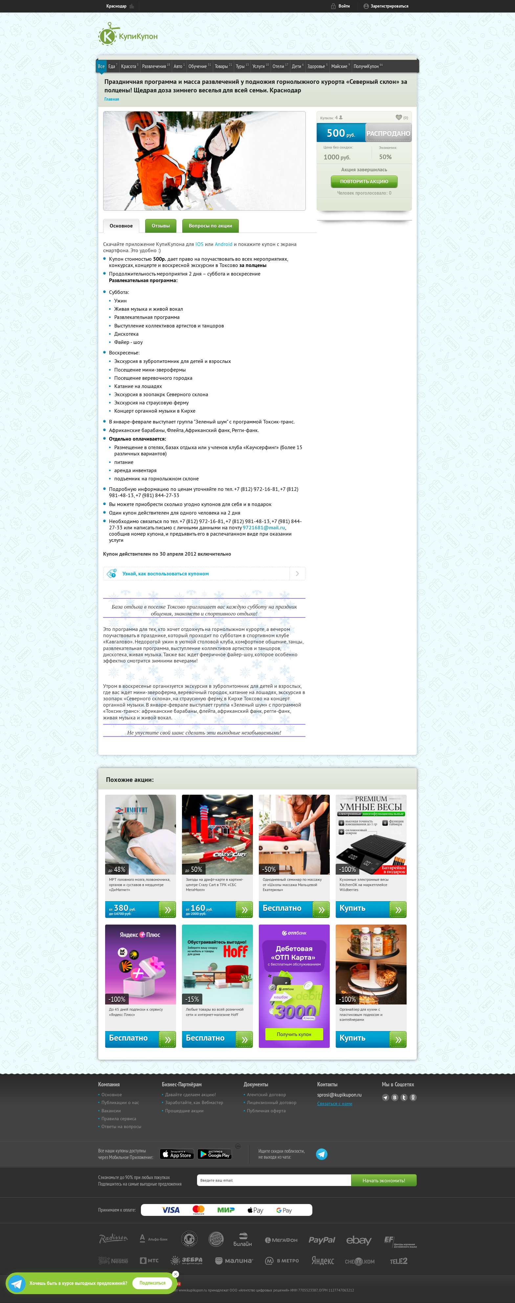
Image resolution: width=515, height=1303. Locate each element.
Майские (340, 65)
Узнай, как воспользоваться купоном (166, 573)
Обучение (200, 65)
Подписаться (153, 1283)
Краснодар (116, 6)
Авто (179, 65)
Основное (121, 225)
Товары (223, 65)
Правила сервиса (118, 1119)
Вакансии (111, 1111)
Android (224, 244)
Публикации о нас (120, 1102)
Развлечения (156, 65)
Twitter (404, 1097)
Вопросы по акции (210, 225)
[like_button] (399, 118)
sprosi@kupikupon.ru (339, 1095)
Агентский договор (266, 1095)
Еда (113, 65)
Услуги (261, 65)
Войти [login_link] (344, 6)
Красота (130, 65)
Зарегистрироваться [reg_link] (390, 6)
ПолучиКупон (368, 65)
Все (101, 66)
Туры (242, 65)
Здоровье (317, 65)
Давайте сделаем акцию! (190, 1095)
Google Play (214, 1154)
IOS (200, 244)
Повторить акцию (364, 181)
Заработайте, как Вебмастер (194, 1102)
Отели (280, 65)
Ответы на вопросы (121, 1126)
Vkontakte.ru (394, 1097)
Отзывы (161, 225)
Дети (298, 65)
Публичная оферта (266, 1111)
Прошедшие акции (184, 1111)
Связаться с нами (334, 1103)
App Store (177, 1154)
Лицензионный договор (272, 1102)
